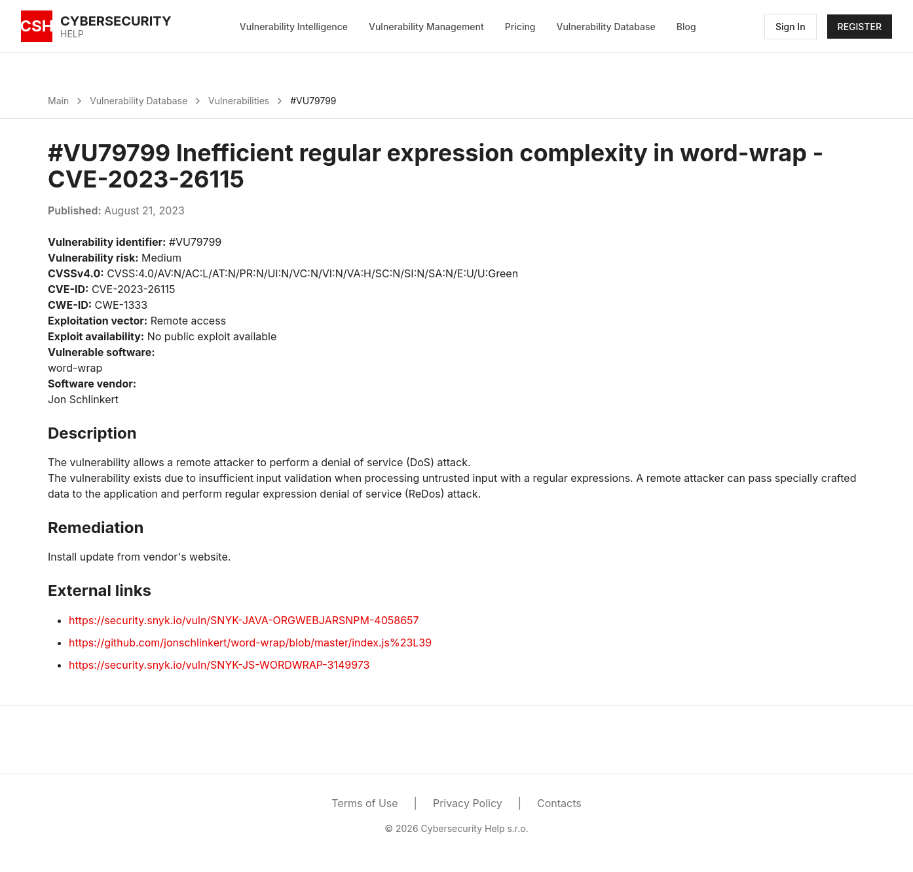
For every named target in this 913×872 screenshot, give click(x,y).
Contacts (559, 803)
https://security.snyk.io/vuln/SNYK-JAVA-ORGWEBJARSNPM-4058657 (244, 620)
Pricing (520, 26)
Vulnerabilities (238, 100)
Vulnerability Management (426, 26)
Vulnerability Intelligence (294, 26)
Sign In (790, 26)
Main (58, 100)
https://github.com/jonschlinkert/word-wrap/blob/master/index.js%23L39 (250, 642)
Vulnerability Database (606, 26)
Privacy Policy (467, 803)
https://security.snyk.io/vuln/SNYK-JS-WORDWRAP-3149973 (219, 664)
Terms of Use (364, 803)
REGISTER (860, 26)
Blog (686, 26)
